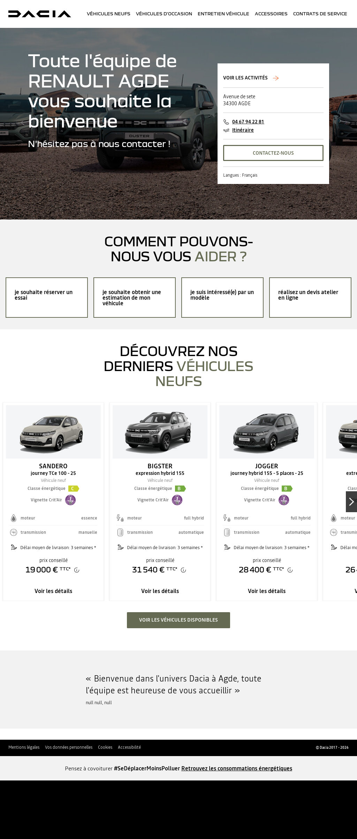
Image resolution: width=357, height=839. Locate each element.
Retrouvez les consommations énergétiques (236, 768)
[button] (73, 488)
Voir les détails (53, 591)
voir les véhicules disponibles (178, 619)
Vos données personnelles (68, 747)
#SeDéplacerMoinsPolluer (147, 768)
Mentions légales (23, 747)
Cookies (105, 747)
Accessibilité (129, 747)
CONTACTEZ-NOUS (273, 152)
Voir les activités (246, 78)
